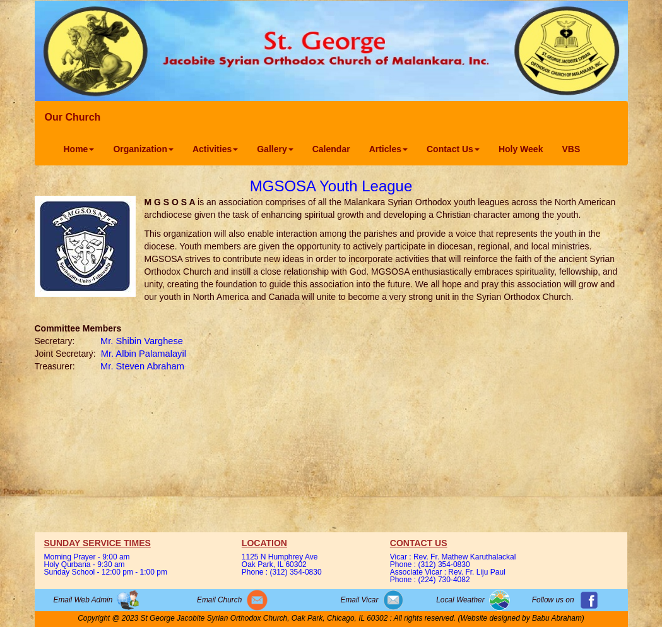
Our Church (73, 117)
